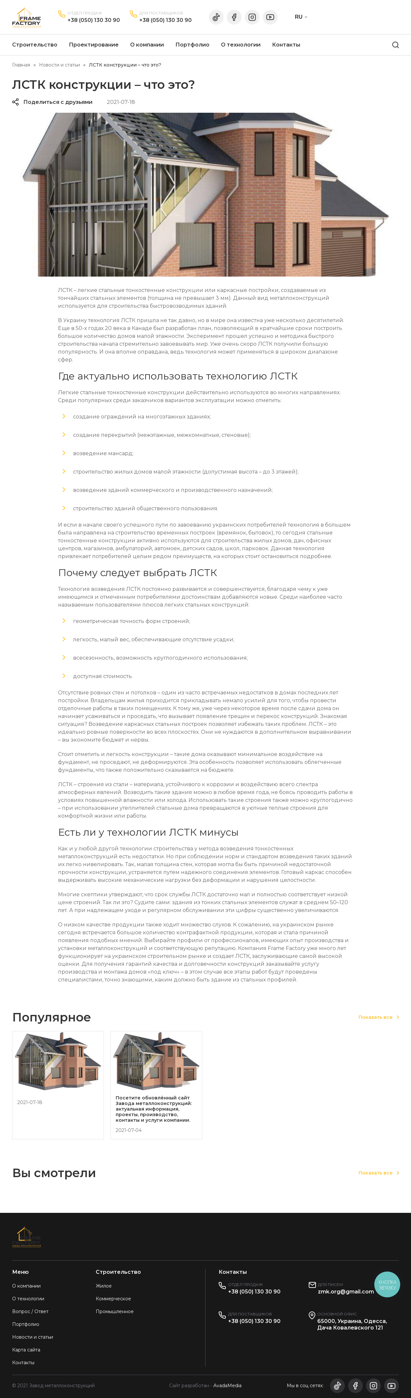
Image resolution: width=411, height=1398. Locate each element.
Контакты (286, 45)
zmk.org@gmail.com (346, 1292)
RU (299, 17)
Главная (21, 65)
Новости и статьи (59, 65)
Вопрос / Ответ (30, 1311)
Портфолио (192, 45)
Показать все (376, 1017)
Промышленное (115, 1311)
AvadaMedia (227, 1385)
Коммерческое (113, 1299)
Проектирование (94, 45)
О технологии (241, 45)
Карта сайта (26, 1350)
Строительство (34, 45)
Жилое (104, 1286)
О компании (147, 45)
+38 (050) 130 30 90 (94, 20)
